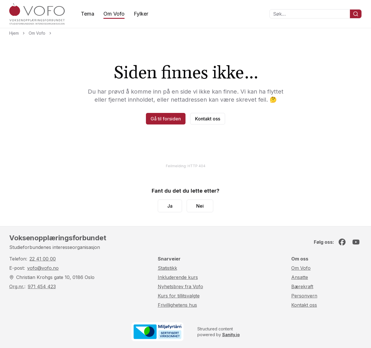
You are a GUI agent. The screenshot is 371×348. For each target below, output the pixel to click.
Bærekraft (302, 286)
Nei (200, 206)
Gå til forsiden (166, 119)
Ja (169, 206)
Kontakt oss (207, 119)
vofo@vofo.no (43, 268)
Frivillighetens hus (177, 305)
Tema (87, 14)
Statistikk (167, 268)
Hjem (14, 33)
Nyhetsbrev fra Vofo (180, 286)
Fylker (141, 14)
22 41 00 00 (42, 259)
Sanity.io (231, 334)
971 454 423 (42, 286)
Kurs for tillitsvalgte (179, 296)
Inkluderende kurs (178, 277)
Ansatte (299, 277)
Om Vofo (114, 14)
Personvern (304, 296)
